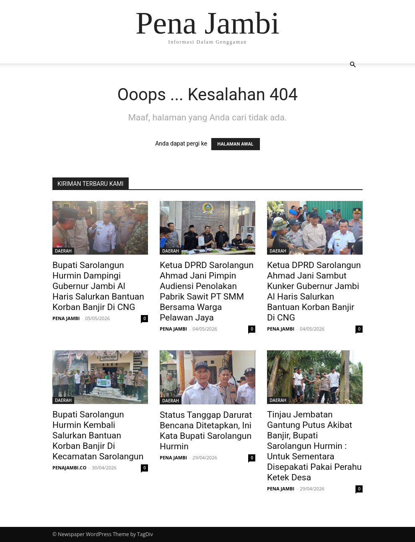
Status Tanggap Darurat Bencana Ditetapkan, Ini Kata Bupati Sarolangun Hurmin (206, 430)
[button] (352, 65)
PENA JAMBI (66, 318)
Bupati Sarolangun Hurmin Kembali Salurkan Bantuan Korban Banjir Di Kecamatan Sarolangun (97, 435)
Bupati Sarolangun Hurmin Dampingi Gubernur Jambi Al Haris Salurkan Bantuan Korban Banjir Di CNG (98, 286)
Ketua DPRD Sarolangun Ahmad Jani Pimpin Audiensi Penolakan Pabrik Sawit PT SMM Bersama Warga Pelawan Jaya (207, 291)
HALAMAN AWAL (236, 144)
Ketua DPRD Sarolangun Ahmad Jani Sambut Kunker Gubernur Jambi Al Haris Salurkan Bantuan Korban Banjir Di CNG (314, 291)
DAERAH (63, 251)
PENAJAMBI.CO (69, 467)
